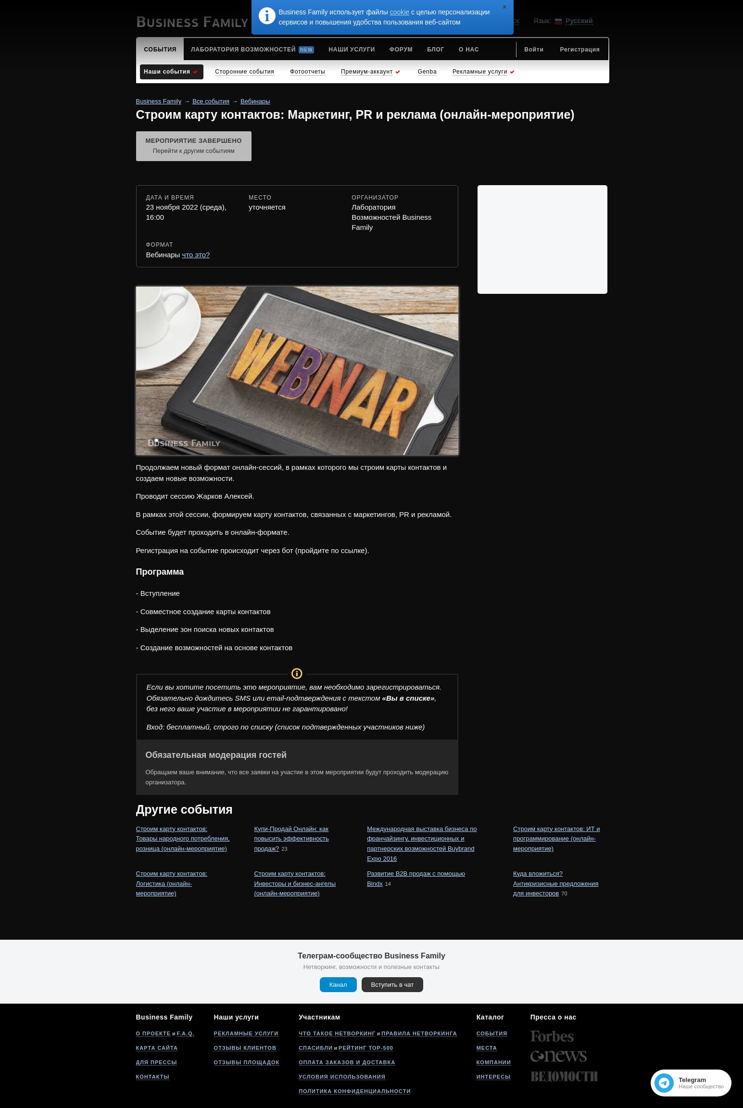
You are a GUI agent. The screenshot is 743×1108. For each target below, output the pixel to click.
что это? (196, 255)
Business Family (159, 101)
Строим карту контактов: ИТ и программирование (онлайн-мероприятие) (556, 839)
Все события (210, 101)
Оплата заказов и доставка (347, 1062)
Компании (494, 1062)
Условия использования (342, 1077)
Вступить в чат (392, 984)
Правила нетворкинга (419, 1033)
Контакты (153, 1077)
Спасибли (316, 1048)
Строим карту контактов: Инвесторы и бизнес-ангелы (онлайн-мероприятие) (295, 883)
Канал (338, 984)
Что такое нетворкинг (337, 1033)
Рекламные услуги (246, 1033)
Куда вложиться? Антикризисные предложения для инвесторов (555, 883)
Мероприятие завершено (194, 146)
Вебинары (255, 101)
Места (487, 1048)
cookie (399, 12)
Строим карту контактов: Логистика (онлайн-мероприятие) (172, 883)
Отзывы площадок (247, 1062)
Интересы (494, 1077)
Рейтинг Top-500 (366, 1048)
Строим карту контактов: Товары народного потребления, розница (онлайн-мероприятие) (183, 839)
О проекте (153, 1033)
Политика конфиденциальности (355, 1091)
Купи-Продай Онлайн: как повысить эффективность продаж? (291, 839)
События (492, 1033)
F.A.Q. (185, 1033)
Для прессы (156, 1062)
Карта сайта (157, 1048)
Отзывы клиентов (245, 1048)
